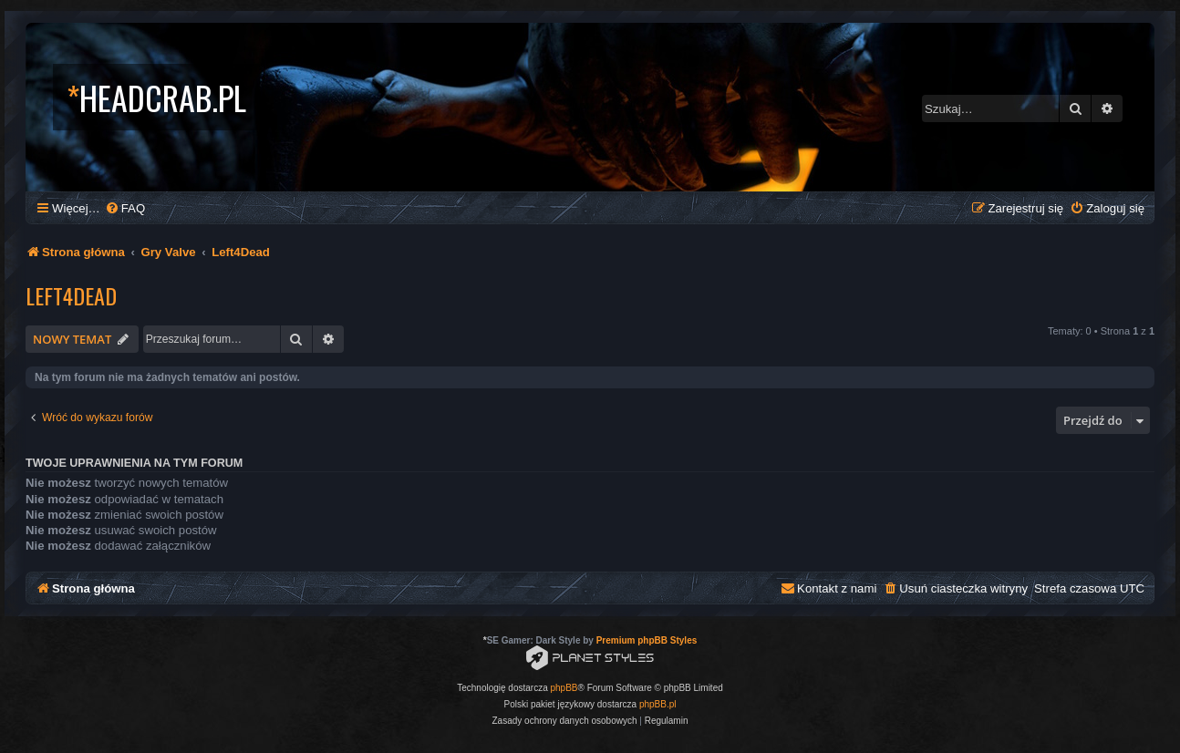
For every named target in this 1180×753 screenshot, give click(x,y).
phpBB (564, 688)
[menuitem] (125, 208)
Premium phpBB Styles (647, 640)
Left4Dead (71, 295)
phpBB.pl (658, 704)
